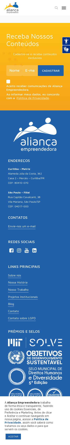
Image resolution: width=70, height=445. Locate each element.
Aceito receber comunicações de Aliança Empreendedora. (35, 85)
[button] (64, 8)
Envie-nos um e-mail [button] (21, 226)
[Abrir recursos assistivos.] (66, 41)
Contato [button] (13, 311)
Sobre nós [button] (14, 275)
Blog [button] (11, 303)
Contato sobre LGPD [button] (22, 318)
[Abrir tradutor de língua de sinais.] (66, 49)
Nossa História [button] (17, 282)
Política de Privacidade (33, 98)
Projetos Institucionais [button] (23, 296)
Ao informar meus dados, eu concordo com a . (32, 96)
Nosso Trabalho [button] (18, 289)
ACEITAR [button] (13, 436)
